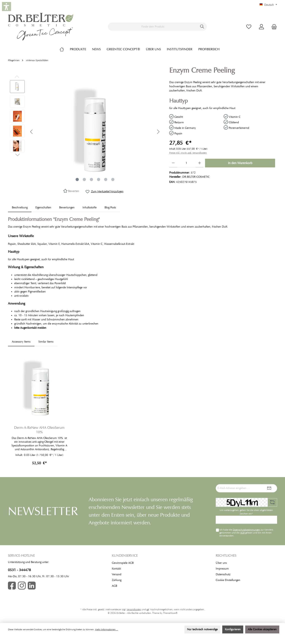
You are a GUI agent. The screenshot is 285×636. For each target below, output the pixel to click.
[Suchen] (202, 27)
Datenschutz (223, 574)
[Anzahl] (186, 163)
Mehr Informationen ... (106, 629)
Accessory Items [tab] (21, 341)
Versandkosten (134, 609)
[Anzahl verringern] (173, 163)
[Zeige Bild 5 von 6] (105, 179)
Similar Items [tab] (45, 341)
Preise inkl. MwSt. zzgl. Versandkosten (188, 152)
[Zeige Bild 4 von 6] (98, 179)
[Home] (65, 49)
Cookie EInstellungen (228, 580)
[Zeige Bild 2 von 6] (84, 179)
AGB (242, 532)
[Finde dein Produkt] (153, 27)
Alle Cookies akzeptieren (262, 629)
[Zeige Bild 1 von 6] (77, 179)
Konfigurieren (233, 629)
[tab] (19, 207)
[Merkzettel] (248, 27)
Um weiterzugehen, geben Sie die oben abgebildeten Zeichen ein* (246, 512)
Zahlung (116, 580)
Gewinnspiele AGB (123, 563)
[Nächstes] (158, 131)
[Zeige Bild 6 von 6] (112, 179)
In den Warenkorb (240, 163)
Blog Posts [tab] (110, 207)
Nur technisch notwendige (202, 629)
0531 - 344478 (19, 570)
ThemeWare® (170, 613)
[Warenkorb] (273, 27)
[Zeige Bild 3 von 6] (91, 179)
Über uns (221, 563)
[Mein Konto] (261, 27)
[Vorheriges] (32, 131)
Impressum (222, 568)
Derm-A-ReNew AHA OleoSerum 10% (39, 429)
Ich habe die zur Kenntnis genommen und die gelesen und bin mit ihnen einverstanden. (246, 532)
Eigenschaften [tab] (43, 207)
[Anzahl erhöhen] (200, 163)
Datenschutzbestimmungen (246, 529)
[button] (6, 6)
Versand (116, 574)
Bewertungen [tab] (67, 207)
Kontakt (116, 568)
